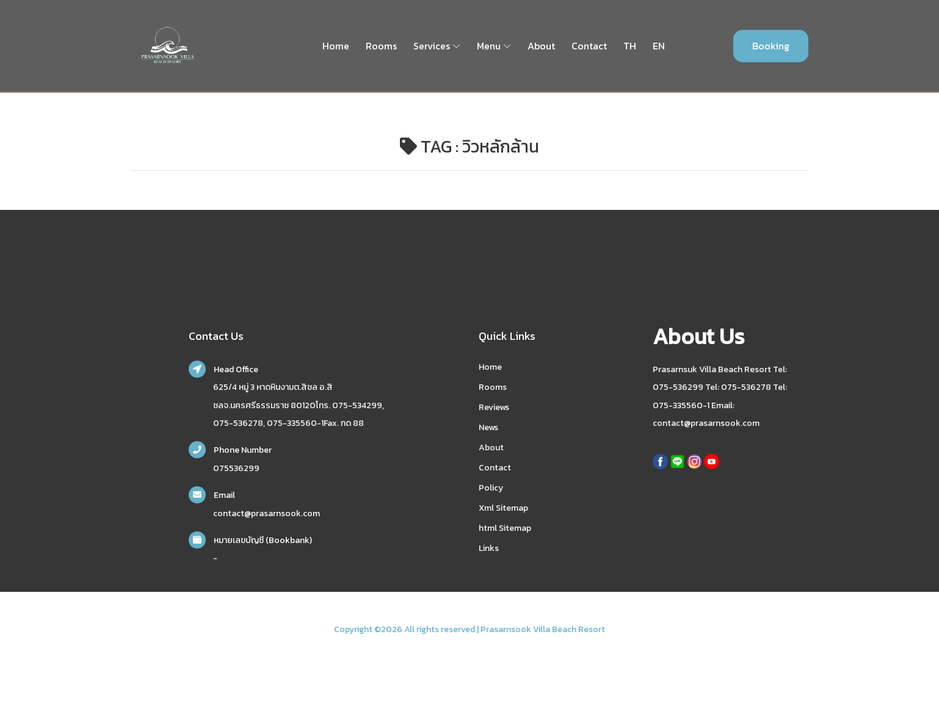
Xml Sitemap (503, 508)
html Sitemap (505, 528)
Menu (489, 45)
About (541, 45)
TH (629, 45)
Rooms (381, 45)
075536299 (236, 468)
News (488, 427)
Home (335, 45)
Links (489, 548)
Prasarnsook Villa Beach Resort (542, 629)
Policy (491, 487)
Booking (770, 45)
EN (659, 45)
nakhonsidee (146, 644)
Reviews (494, 407)
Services (431, 45)
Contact (589, 45)
